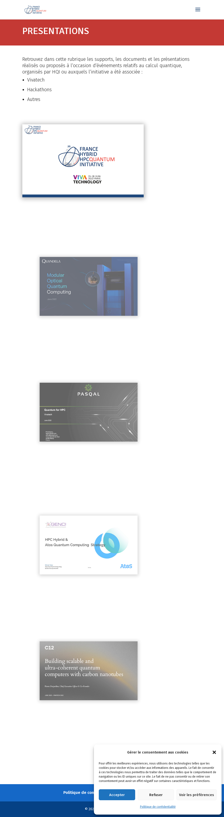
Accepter (117, 795)
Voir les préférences (196, 795)
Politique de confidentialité (158, 806)
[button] (214, 752)
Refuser (156, 795)
